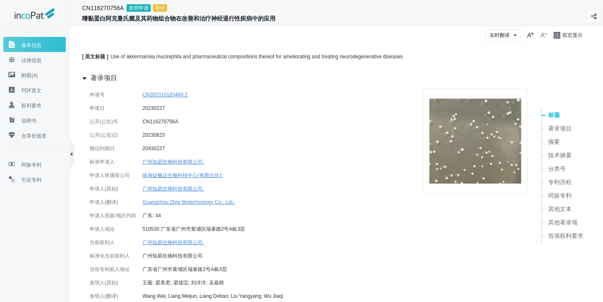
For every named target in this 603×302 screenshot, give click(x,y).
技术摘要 (560, 155)
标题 (554, 115)
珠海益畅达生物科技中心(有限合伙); (182, 175)
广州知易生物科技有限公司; (173, 162)
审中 (160, 8)
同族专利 (560, 195)
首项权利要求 (565, 235)
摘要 (554, 141)
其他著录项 (562, 222)
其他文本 (560, 209)
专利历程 (560, 182)
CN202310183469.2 (164, 95)
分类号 (557, 168)
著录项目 (560, 128)
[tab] (34, 44)
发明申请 (139, 8)
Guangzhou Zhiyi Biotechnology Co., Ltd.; (188, 202)
